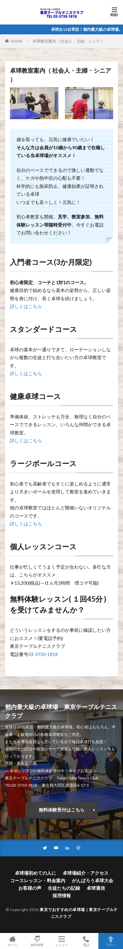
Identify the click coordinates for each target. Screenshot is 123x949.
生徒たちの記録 (64, 888)
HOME (16, 41)
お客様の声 (29, 888)
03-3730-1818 (43, 654)
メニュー (61, 941)
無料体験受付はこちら (62, 809)
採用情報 (61, 895)
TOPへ (110, 941)
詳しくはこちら (26, 306)
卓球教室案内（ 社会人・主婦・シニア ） (68, 41)
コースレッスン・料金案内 (37, 880)
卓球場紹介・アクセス (86, 873)
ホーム (12, 941)
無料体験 (37, 941)
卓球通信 (96, 888)
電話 (86, 941)
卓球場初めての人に (35, 873)
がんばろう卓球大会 (92, 880)
